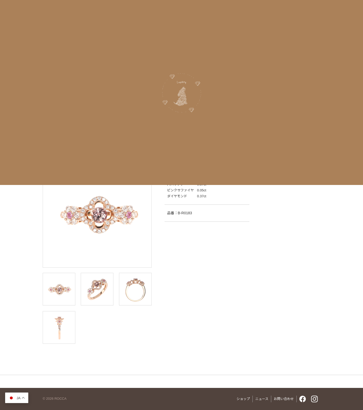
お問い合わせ (284, 399)
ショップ (243, 399)
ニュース (261, 399)
